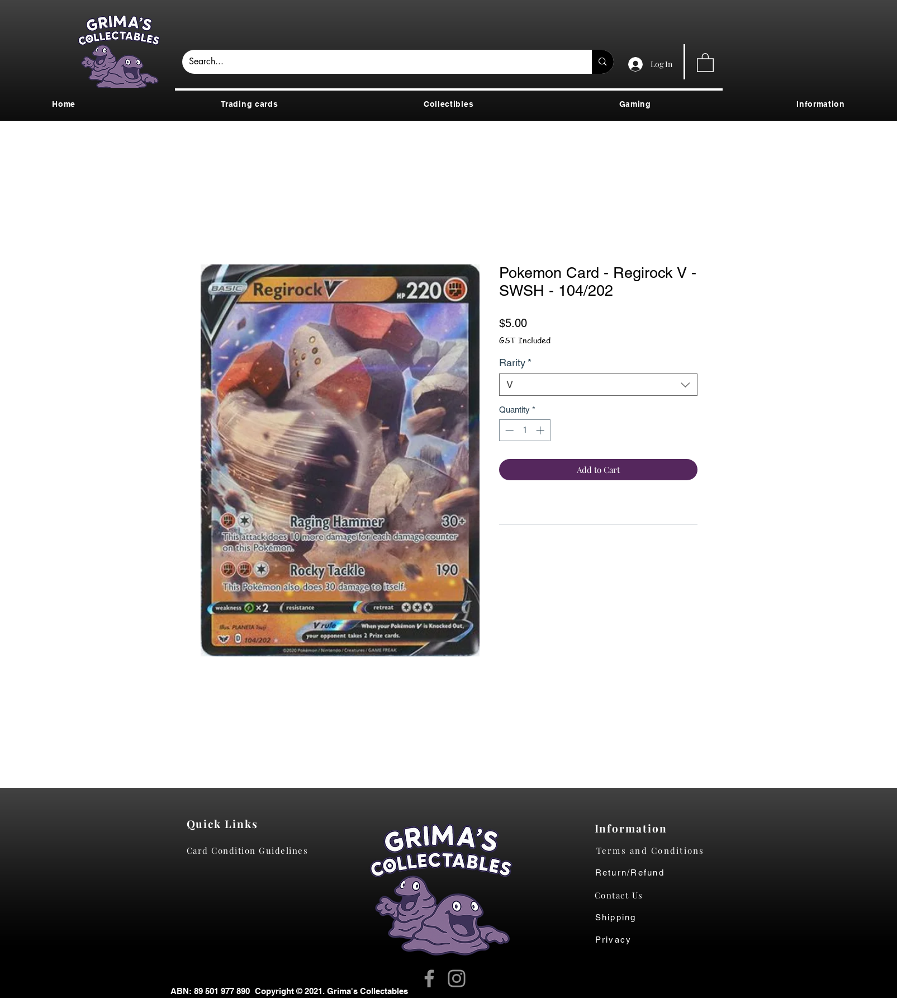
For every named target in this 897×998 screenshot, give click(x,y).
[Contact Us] (624, 895)
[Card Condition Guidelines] (251, 850)
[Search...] (379, 62)
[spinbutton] (524, 430)
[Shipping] (622, 917)
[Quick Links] (225, 823)
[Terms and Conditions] (659, 850)
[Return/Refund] (659, 873)
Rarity (515, 362)
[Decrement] (508, 430)
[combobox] (598, 384)
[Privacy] (624, 940)
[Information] (633, 828)
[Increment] (541, 430)
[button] (705, 62)
